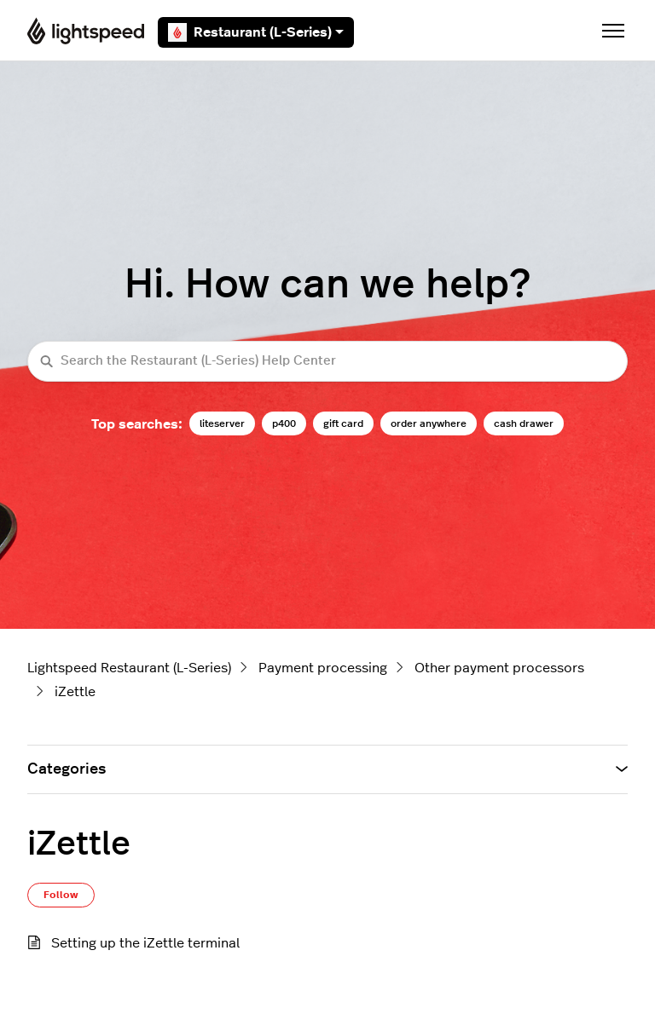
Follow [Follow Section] (60, 895)
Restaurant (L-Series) (256, 32)
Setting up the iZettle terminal (145, 943)
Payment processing (322, 668)
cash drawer (524, 423)
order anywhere (429, 423)
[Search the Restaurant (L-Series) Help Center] (327, 362)
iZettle (75, 692)
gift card (343, 423)
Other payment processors (499, 668)
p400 (284, 423)
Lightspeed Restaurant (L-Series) (129, 668)
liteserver (222, 423)
